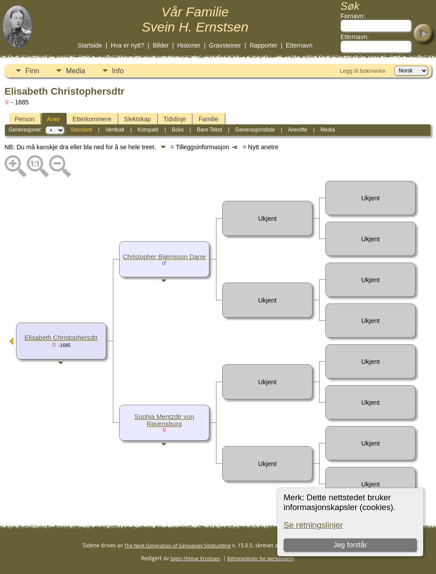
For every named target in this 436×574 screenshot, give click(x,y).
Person (24, 119)
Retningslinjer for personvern (260, 558)
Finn (32, 71)
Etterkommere (92, 119)
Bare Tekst (209, 130)
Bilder (161, 45)
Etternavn (299, 45)
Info (118, 71)
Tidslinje (175, 119)
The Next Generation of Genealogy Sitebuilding (177, 545)
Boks (178, 130)
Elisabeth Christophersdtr (61, 337)
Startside (90, 45)
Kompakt (147, 130)
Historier (188, 45)
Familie (208, 119)
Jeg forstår (350, 545)
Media (75, 71)
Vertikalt (114, 130)
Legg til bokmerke (362, 71)
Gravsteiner (225, 45)
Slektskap (137, 119)
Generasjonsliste (255, 130)
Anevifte (297, 130)
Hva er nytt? (127, 45)
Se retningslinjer (313, 525)
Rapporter (263, 45)
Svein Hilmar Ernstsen (195, 558)
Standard (81, 130)
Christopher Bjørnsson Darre (164, 256)
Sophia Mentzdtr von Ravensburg (164, 420)
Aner (53, 119)
